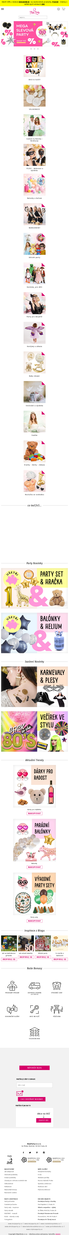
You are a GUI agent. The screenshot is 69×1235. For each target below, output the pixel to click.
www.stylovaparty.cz (34, 1229)
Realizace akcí (42, 1186)
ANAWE (58, 1234)
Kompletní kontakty (44, 1171)
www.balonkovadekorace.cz (33, 1226)
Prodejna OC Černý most (47, 1219)
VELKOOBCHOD (34, 1031)
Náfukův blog (34, 1068)
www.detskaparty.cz (12, 1226)
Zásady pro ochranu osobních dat (15, 1180)
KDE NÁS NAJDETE (44, 1199)
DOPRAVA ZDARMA (34, 986)
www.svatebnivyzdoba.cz (50, 1223)
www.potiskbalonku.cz (54, 1226)
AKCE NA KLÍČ (34, 1009)
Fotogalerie (8, 1219)
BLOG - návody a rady (11, 1216)
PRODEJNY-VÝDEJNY (12, 986)
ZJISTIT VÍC (44, 1120)
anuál (15, 1213)
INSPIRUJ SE (9, 959)
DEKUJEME (23, 2)
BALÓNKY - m (9, 1213)
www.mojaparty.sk (31, 1223)
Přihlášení (58, 9)
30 (29, 2)
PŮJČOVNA (57, 1009)
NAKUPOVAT (34, 813)
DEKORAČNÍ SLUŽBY (12, 1009)
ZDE (43, 4)
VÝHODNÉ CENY (57, 986)
